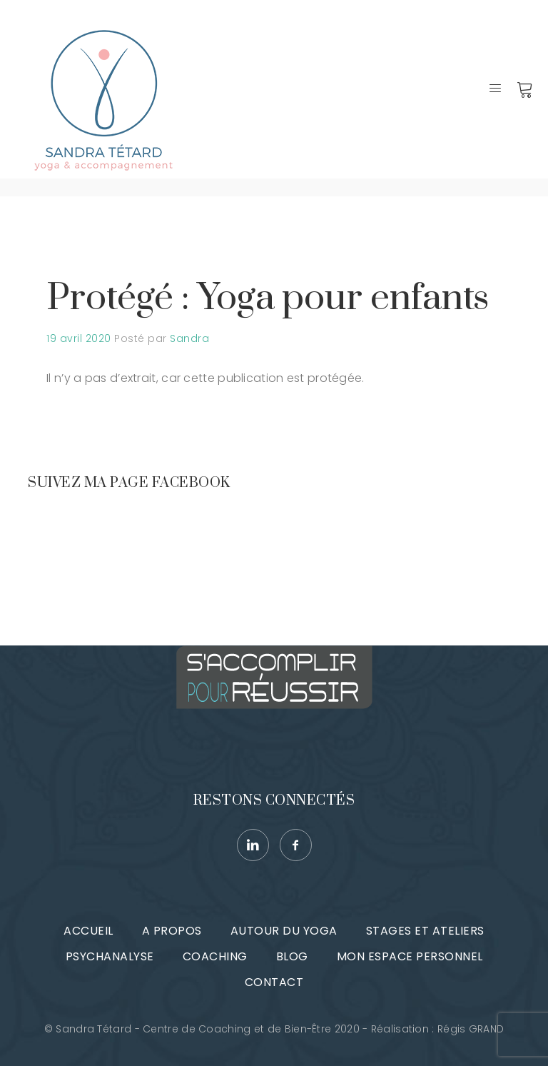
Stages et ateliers (425, 930)
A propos (172, 930)
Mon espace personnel (410, 956)
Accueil (88, 930)
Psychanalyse (110, 956)
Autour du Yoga (284, 930)
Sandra (189, 338)
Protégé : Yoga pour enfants (267, 298)
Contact (274, 982)
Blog (292, 956)
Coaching (215, 956)
